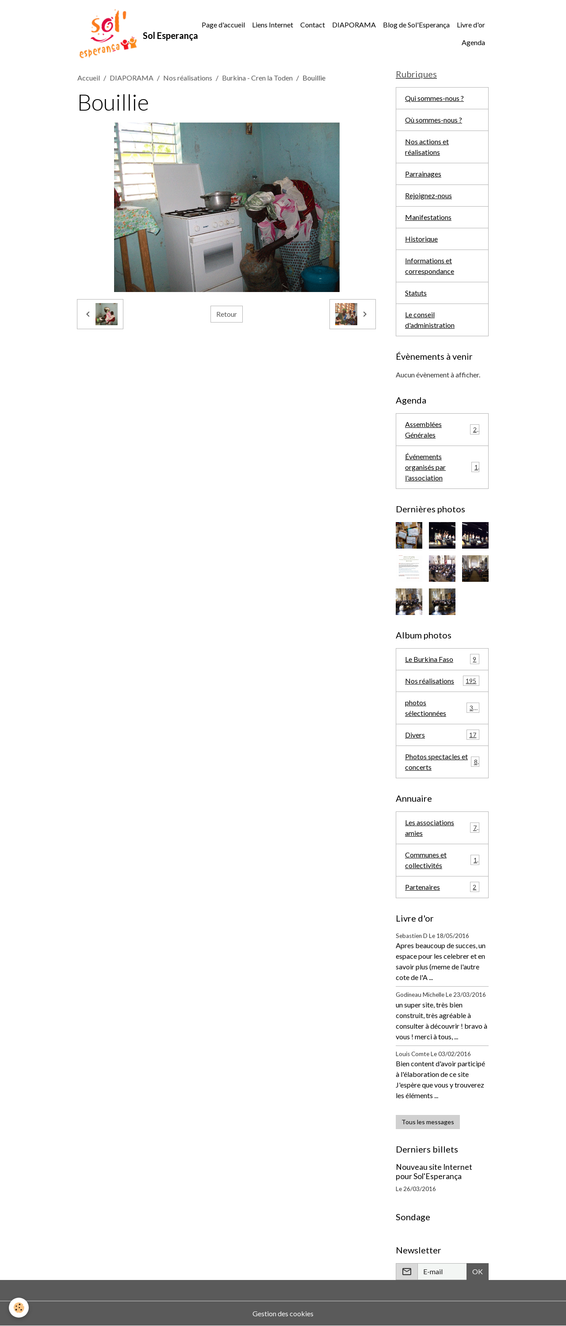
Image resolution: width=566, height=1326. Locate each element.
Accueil (88, 77)
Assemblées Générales (442, 429)
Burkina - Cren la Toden (257, 77)
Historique (421, 238)
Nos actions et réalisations (427, 146)
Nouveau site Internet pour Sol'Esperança (434, 1171)
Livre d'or (471, 24)
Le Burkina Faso (442, 659)
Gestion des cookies (283, 1313)
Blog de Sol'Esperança (416, 24)
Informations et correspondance (429, 265)
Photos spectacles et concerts (442, 761)
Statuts (416, 292)
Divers (442, 735)
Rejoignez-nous (428, 195)
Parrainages (423, 173)
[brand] (132, 33)
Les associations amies (442, 827)
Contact (312, 24)
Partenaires (442, 887)
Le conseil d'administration (430, 319)
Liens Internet (272, 24)
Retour (226, 314)
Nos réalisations (187, 77)
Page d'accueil (223, 24)
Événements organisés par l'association (442, 467)
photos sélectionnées (442, 707)
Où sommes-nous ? (433, 119)
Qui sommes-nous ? (434, 98)
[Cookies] (19, 1308)
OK (477, 1271)
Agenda (473, 42)
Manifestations (428, 217)
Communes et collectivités (442, 859)
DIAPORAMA (354, 24)
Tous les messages (428, 1122)
